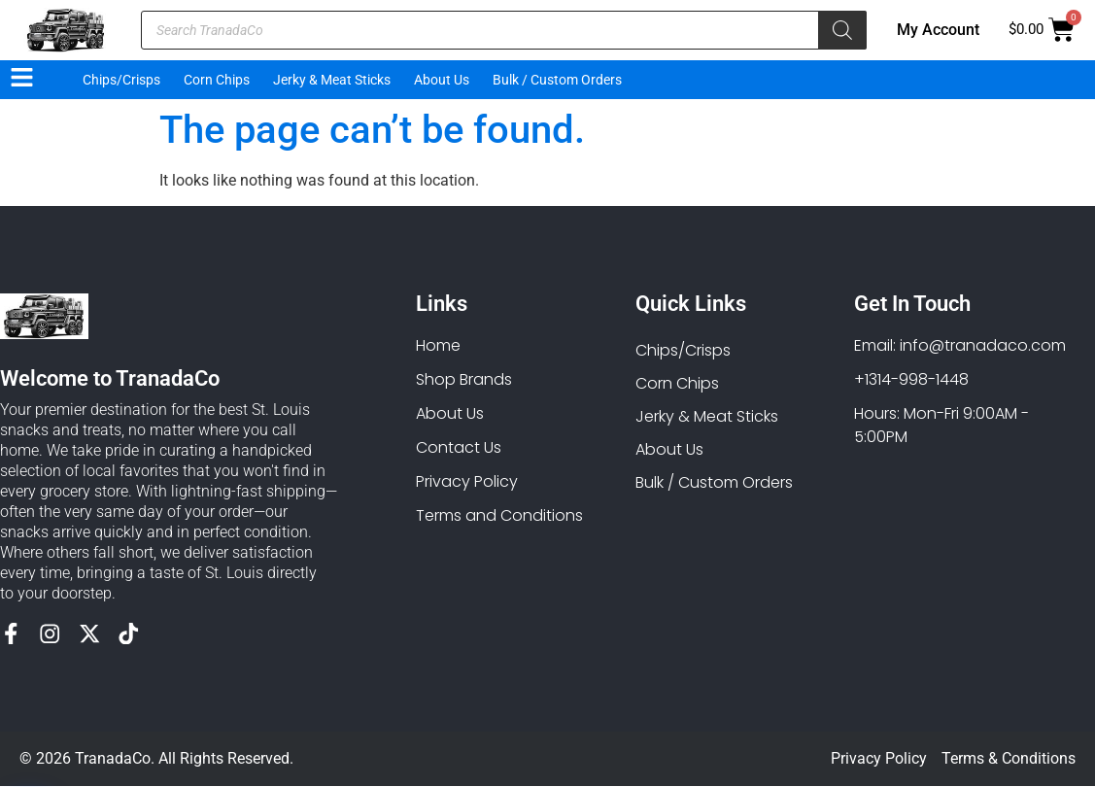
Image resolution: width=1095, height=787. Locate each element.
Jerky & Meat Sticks (332, 79)
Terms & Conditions (1008, 759)
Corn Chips (217, 79)
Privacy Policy (879, 759)
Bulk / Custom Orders (557, 79)
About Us (441, 79)
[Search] (842, 30)
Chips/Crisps (121, 79)
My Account (938, 29)
